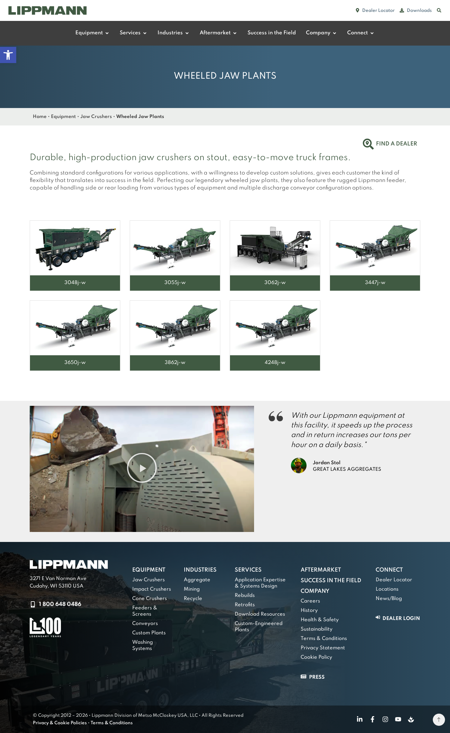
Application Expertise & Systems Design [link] (260, 583)
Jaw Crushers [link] (96, 116)
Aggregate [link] (197, 580)
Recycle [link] (193, 598)
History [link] (309, 610)
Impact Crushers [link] (151, 589)
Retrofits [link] (245, 605)
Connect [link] (389, 570)
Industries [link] (200, 570)
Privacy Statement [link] (323, 648)
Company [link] (315, 591)
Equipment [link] (63, 116)
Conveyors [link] (145, 623)
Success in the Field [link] (331, 580)
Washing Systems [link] (142, 645)
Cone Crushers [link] (149, 598)
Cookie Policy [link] (316, 657)
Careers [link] (310, 601)
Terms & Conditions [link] (324, 638)
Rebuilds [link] (245, 595)
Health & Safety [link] (320, 619)
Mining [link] (192, 589)
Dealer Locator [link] (394, 580)
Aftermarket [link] (321, 570)
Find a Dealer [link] (396, 144)
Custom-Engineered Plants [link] (258, 626)
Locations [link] (387, 589)
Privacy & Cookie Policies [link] (60, 723)
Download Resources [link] (260, 614)
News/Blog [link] (389, 598)
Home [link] (40, 116)
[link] (8, 55)
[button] (142, 468)
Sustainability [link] (316, 629)
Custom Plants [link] (149, 633)
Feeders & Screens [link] (144, 611)
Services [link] (248, 570)
